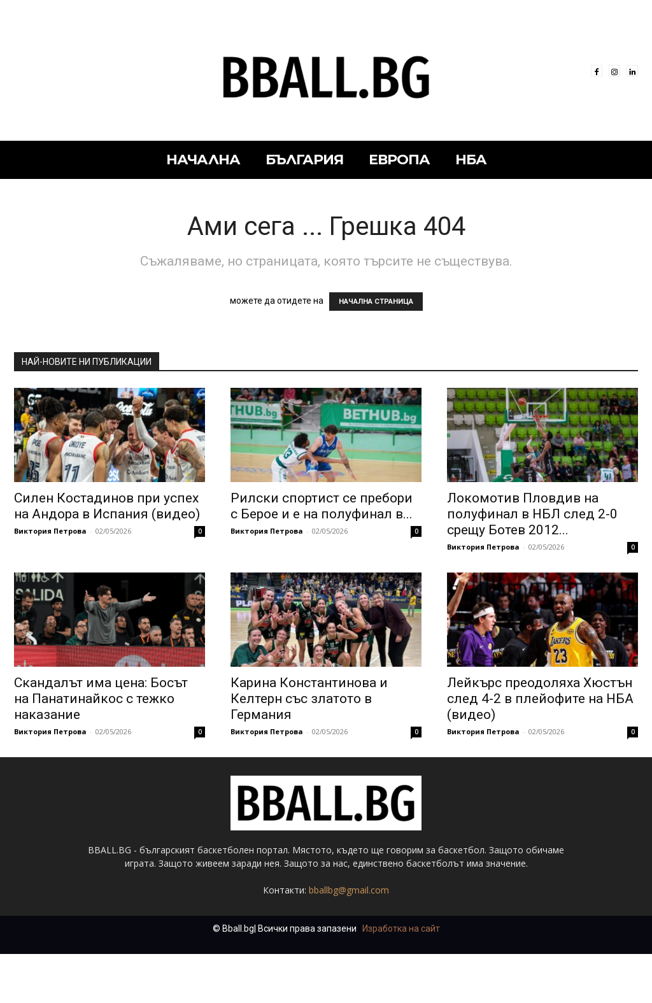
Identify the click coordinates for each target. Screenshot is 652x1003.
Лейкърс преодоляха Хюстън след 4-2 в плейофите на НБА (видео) (540, 698)
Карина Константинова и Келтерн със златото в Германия (309, 698)
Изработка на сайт (401, 928)
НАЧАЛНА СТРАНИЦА (376, 301)
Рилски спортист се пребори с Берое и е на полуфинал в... (321, 506)
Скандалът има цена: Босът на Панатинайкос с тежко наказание (101, 698)
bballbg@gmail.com (349, 890)
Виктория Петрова (50, 531)
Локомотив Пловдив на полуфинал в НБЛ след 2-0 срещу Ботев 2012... (532, 513)
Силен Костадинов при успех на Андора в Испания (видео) (107, 506)
